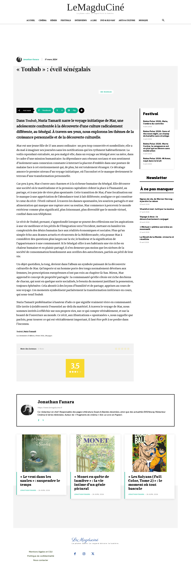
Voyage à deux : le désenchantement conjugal (154, 218)
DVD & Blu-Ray (107, 20)
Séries (53, 20)
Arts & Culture (127, 20)
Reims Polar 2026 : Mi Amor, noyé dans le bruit (157, 159)
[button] (163, 20)
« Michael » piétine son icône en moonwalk (156, 228)
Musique (143, 20)
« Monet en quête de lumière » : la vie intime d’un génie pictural (91, 482)
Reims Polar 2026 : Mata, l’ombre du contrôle (155, 122)
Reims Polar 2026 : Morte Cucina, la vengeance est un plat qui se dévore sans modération (156, 147)
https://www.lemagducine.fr (50, 407)
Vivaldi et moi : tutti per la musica (157, 209)
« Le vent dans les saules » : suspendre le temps (40, 480)
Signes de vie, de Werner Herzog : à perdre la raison (156, 200)
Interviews (81, 20)
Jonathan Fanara (31, 59)
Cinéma (42, 20)
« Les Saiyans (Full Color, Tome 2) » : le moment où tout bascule (145, 482)
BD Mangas (106, 92)
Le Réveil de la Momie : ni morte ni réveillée (157, 238)
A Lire (93, 20)
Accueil (31, 20)
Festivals (66, 20)
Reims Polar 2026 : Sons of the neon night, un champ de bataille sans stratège (156, 133)
